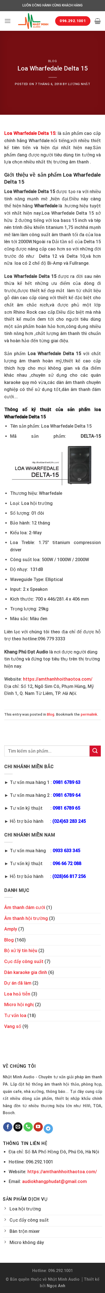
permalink (89, 714)
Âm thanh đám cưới (24, 907)
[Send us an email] (18, 1127)
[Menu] (7, 21)
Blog (52, 61)
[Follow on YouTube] (38, 1127)
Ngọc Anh (56, 1285)
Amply (10, 929)
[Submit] (95, 751)
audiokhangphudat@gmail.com (54, 1181)
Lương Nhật (79, 84)
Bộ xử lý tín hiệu (20, 950)
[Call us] (28, 1127)
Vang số (12, 1026)
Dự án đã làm (17, 983)
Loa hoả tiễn (17, 994)
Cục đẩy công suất (23, 961)
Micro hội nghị (19, 1004)
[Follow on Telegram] (48, 1128)
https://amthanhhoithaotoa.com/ (57, 679)
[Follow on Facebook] (7, 1127)
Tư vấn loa (15, 1015)
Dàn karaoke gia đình (25, 972)
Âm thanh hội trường (26, 918)
